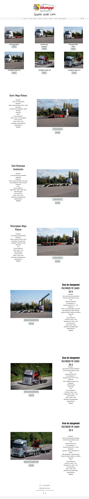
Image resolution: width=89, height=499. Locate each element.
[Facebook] (83, 18)
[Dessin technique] (57, 129)
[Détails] (14, 46)
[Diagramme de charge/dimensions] (31, 320)
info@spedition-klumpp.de (44, 488)
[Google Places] (81, 18)
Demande (18, 127)
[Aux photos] (57, 132)
